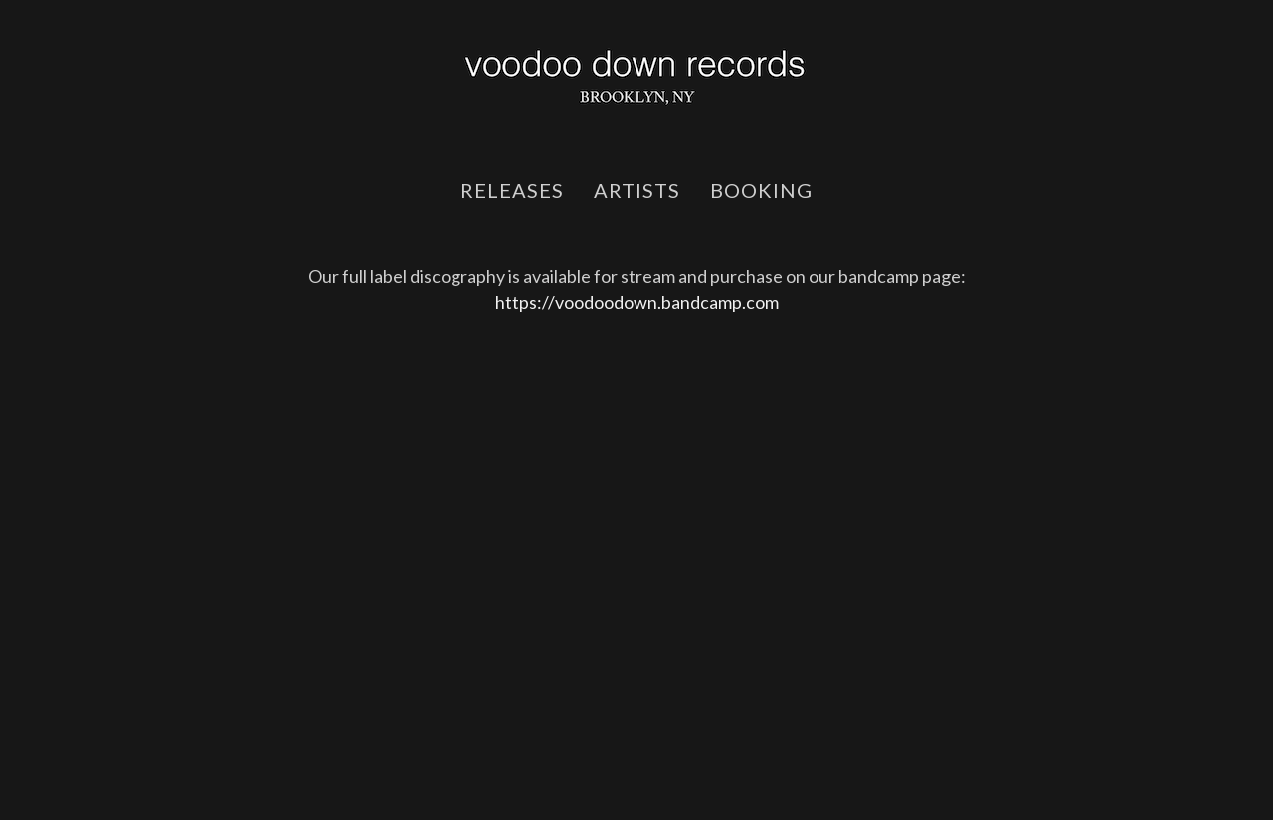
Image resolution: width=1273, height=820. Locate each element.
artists (637, 190)
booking (761, 190)
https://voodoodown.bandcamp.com (637, 302)
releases (512, 190)
